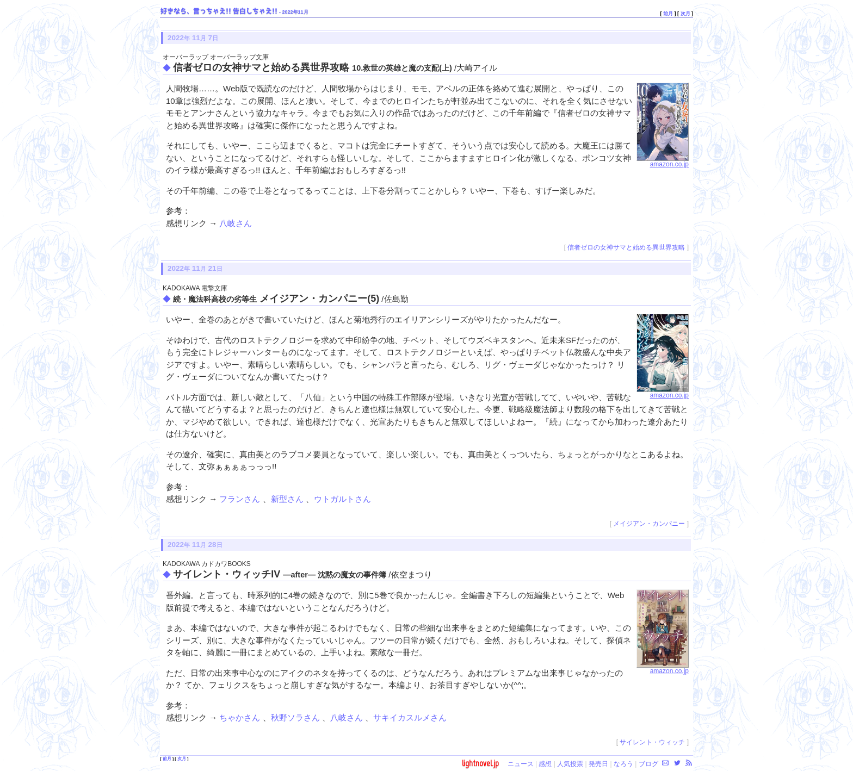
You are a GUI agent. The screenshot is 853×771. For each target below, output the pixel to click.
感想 (545, 764)
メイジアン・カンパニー (649, 523)
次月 (685, 13)
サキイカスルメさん (410, 717)
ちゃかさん (240, 717)
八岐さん (235, 223)
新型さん (288, 498)
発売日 (598, 764)
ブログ (648, 764)
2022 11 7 (193, 38)
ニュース (521, 764)
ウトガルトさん (342, 498)
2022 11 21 (195, 268)
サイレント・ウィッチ (652, 742)
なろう (623, 764)
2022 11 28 (195, 544)
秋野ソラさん (296, 717)
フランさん (240, 498)
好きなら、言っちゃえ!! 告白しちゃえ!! (218, 11)
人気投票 (570, 764)
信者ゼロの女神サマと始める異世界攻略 (626, 247)
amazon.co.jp (662, 161)
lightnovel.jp (480, 763)
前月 (668, 13)
